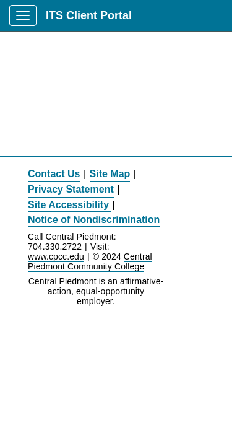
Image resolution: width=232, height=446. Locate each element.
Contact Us (54, 173)
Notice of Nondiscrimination (94, 219)
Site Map (110, 173)
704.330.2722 (55, 246)
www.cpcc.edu (56, 256)
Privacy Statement (71, 189)
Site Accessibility (68, 204)
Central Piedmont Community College (90, 261)
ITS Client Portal (89, 15)
